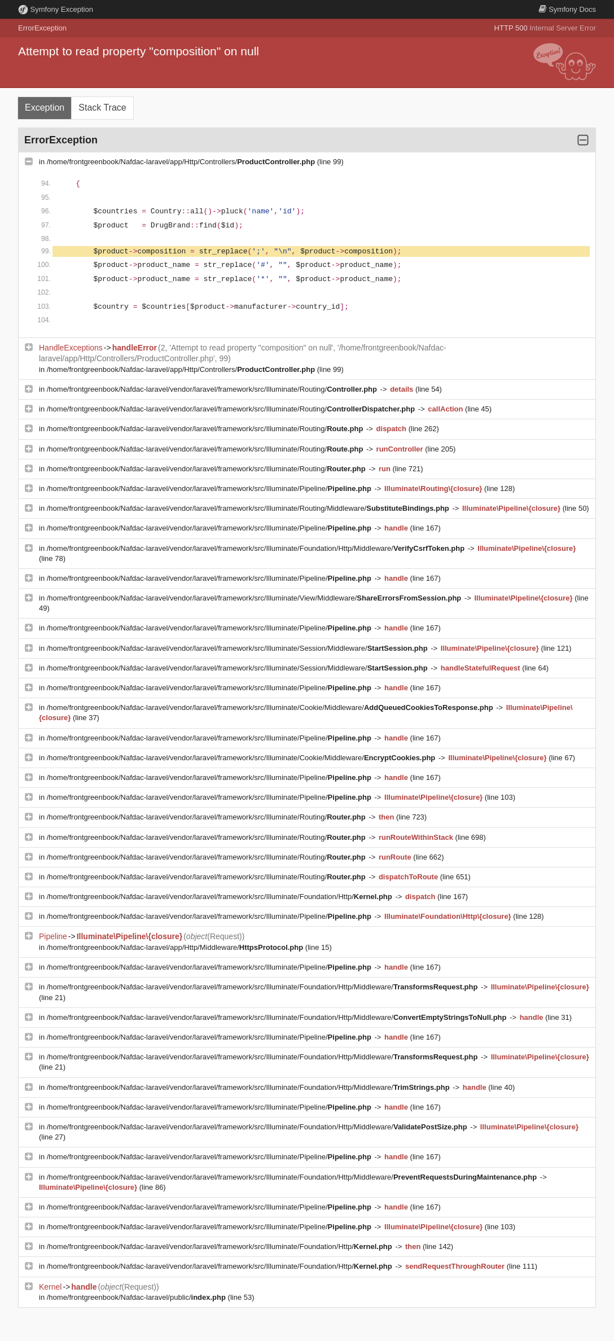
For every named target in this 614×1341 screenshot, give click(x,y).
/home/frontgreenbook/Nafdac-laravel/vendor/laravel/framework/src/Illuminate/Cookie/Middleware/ (271, 707)
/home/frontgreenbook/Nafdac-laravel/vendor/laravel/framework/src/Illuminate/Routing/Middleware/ (249, 508)
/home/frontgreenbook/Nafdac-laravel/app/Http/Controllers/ (182, 161)
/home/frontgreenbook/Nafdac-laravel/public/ (137, 1297)
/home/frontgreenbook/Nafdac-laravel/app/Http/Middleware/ (176, 947)
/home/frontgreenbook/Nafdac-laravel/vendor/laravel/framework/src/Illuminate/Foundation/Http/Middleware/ (257, 548)
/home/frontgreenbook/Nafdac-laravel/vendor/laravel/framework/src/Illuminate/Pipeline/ (210, 488)
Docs (567, 9)
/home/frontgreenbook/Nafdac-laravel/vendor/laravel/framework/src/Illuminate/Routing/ (213, 389)
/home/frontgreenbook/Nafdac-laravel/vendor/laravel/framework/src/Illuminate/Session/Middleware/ (238, 648)
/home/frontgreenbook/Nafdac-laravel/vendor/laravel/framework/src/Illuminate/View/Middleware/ (255, 598)
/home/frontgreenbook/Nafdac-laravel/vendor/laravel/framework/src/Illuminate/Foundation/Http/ (220, 896)
